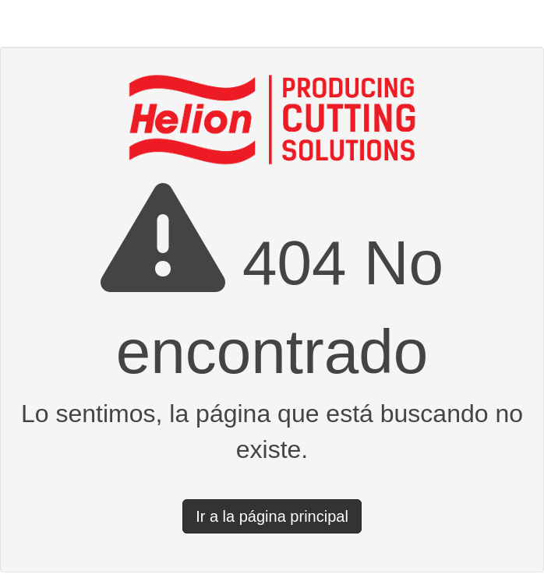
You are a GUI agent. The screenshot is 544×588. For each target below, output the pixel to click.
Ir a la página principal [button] (272, 516)
